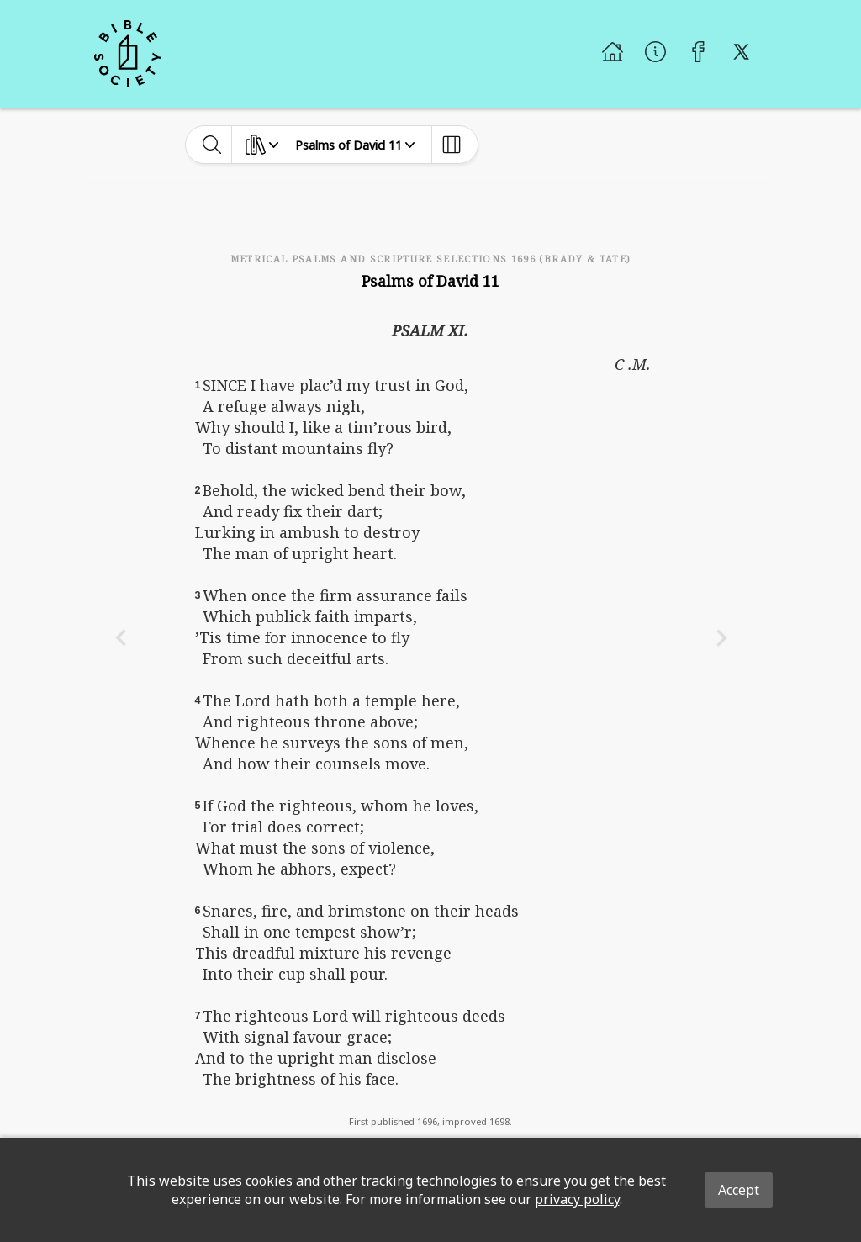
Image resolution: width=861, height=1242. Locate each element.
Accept (738, 1190)
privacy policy (577, 1199)
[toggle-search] (212, 144)
